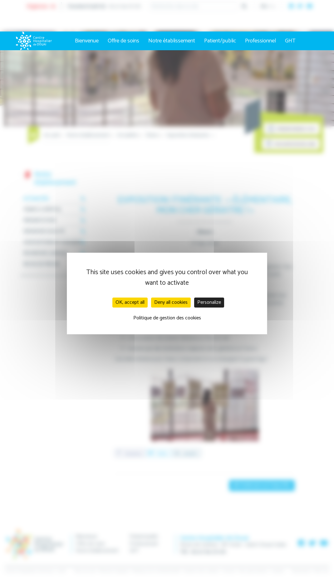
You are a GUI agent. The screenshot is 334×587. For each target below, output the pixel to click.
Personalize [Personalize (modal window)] (209, 302)
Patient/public (220, 41)
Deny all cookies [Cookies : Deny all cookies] (171, 302)
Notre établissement (171, 41)
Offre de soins (123, 41)
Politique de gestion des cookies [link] (167, 318)
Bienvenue (87, 41)
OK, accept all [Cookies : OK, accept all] (130, 302)
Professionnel (260, 41)
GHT (290, 41)
